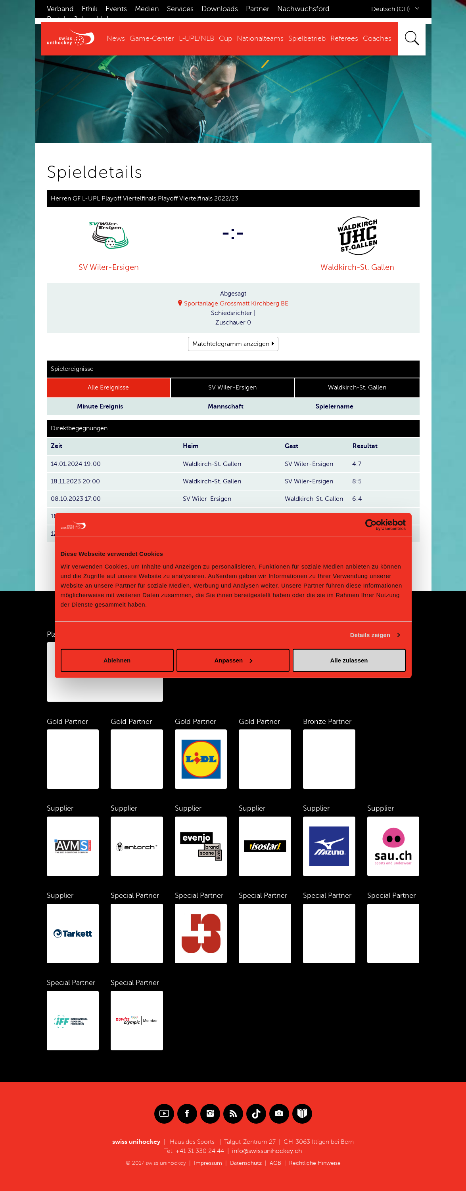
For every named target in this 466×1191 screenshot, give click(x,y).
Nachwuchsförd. (304, 9)
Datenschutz (246, 1163)
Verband (60, 9)
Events (116, 9)
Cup (225, 38)
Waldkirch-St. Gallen (357, 267)
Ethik (90, 9)
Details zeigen (370, 635)
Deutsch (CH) (390, 9)
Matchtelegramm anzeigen (230, 343)
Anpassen (233, 660)
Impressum (208, 1163)
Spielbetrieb (307, 38)
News (116, 38)
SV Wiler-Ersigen (109, 267)
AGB (275, 1163)
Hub (104, 19)
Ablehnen (117, 660)
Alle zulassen (349, 660)
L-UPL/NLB (196, 38)
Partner (257, 9)
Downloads (219, 9)
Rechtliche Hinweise (315, 1163)
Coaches (377, 38)
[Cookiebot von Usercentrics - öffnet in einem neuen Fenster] (371, 525)
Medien (147, 9)
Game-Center (152, 38)
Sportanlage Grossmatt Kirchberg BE (236, 303)
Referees (344, 38)
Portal (56, 19)
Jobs (81, 19)
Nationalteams (260, 38)
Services (180, 9)
